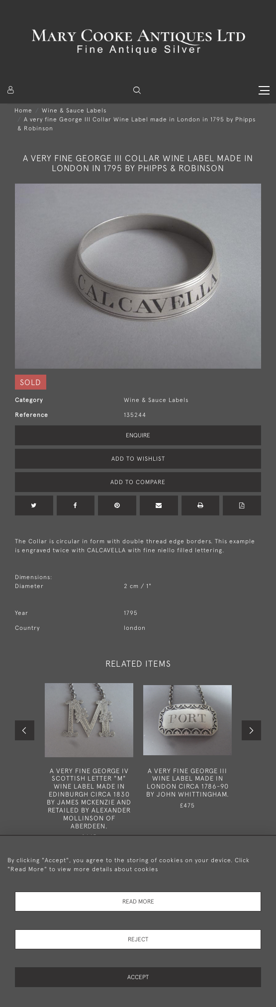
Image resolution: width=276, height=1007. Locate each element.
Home (23, 110)
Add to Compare (138, 482)
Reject (138, 939)
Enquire (138, 435)
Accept (138, 977)
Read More (138, 901)
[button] (137, 90)
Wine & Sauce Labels (74, 110)
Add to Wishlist (138, 458)
